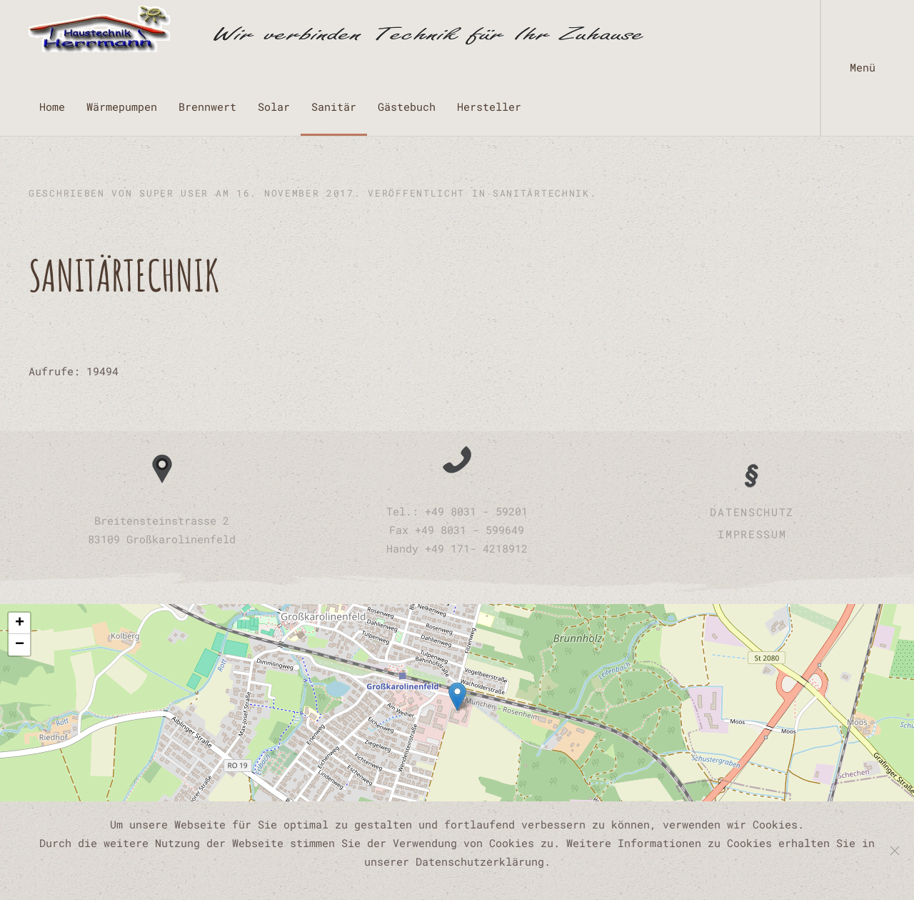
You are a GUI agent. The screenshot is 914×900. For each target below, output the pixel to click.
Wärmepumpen (121, 106)
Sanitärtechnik (541, 193)
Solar (274, 106)
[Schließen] (895, 851)
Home (52, 106)
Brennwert (207, 106)
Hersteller (489, 106)
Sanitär (333, 106)
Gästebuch (407, 106)
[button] (867, 68)
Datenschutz (752, 512)
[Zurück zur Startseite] (336, 28)
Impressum (752, 534)
